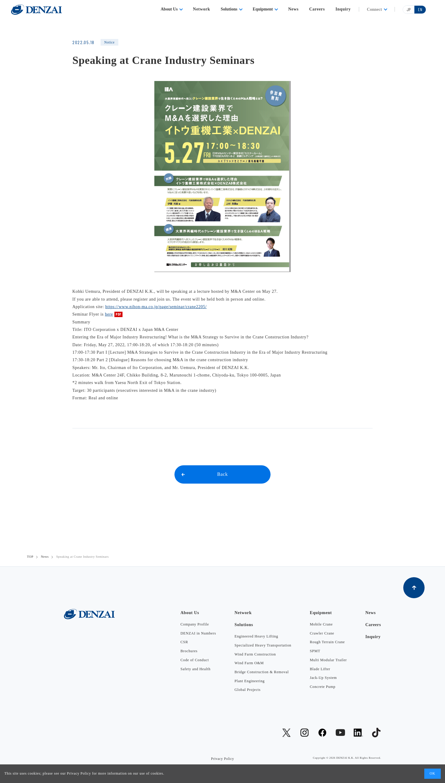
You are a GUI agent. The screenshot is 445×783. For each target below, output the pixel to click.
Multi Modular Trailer (328, 660)
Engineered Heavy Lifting (256, 636)
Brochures (189, 651)
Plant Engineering (250, 681)
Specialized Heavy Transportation (263, 645)
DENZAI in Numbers (198, 633)
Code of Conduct (194, 660)
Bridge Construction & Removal (262, 672)
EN (420, 9)
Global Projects (248, 690)
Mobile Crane (321, 624)
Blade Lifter (320, 669)
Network (201, 9)
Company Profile (194, 624)
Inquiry (343, 9)
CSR (184, 642)
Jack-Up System (323, 678)
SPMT (315, 651)
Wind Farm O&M (249, 663)
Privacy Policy (79, 773)
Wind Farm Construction (255, 654)
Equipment (263, 9)
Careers (317, 9)
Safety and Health (195, 669)
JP (409, 9)
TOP (30, 556)
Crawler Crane (322, 633)
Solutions (229, 9)
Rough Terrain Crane (327, 642)
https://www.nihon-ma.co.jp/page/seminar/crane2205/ (156, 306)
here (109, 314)
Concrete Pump (322, 687)
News (293, 9)
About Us (169, 9)
